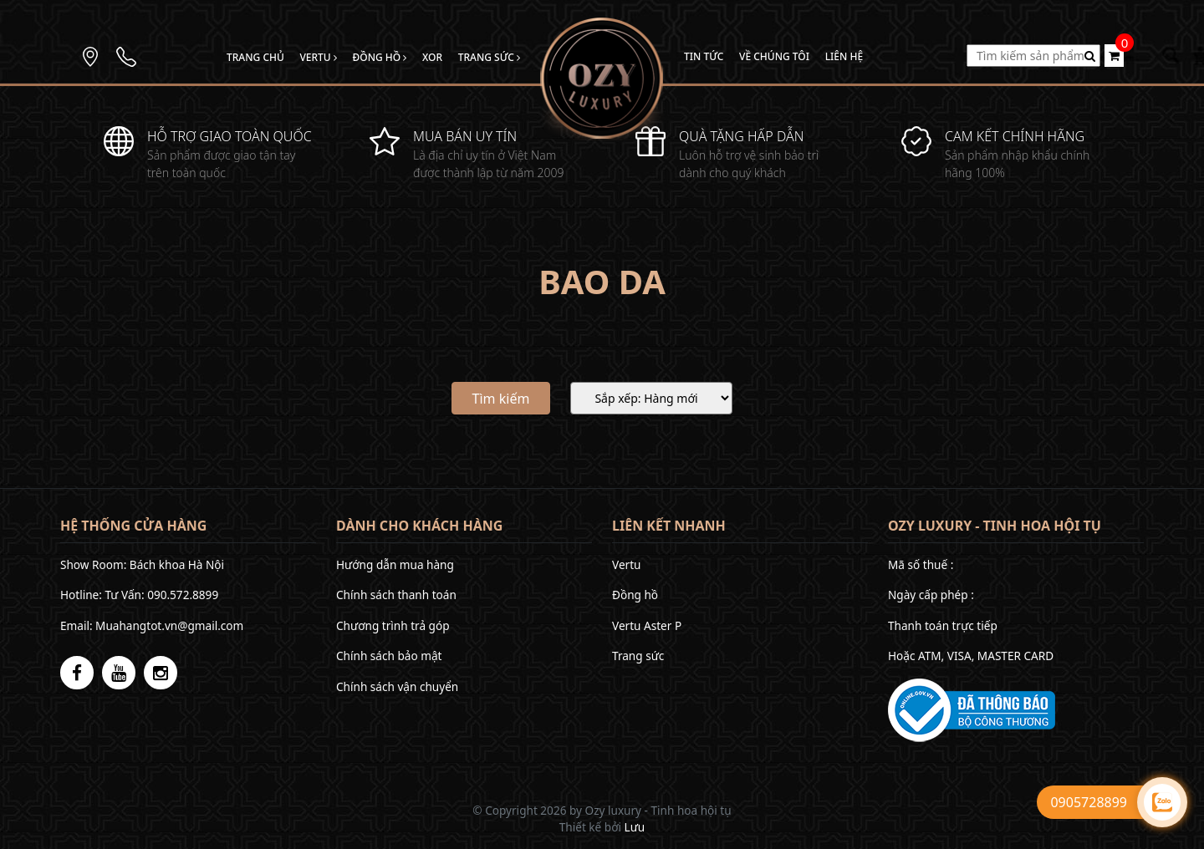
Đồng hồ (379, 57)
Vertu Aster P (646, 625)
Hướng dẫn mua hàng (395, 564)
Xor (432, 57)
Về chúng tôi (774, 56)
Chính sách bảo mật (388, 655)
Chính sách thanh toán (396, 594)
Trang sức (489, 57)
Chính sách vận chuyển (397, 686)
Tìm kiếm (501, 398)
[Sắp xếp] (651, 398)
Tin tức (703, 56)
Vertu (317, 57)
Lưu (635, 827)
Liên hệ (844, 56)
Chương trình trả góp (393, 625)
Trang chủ (255, 57)
